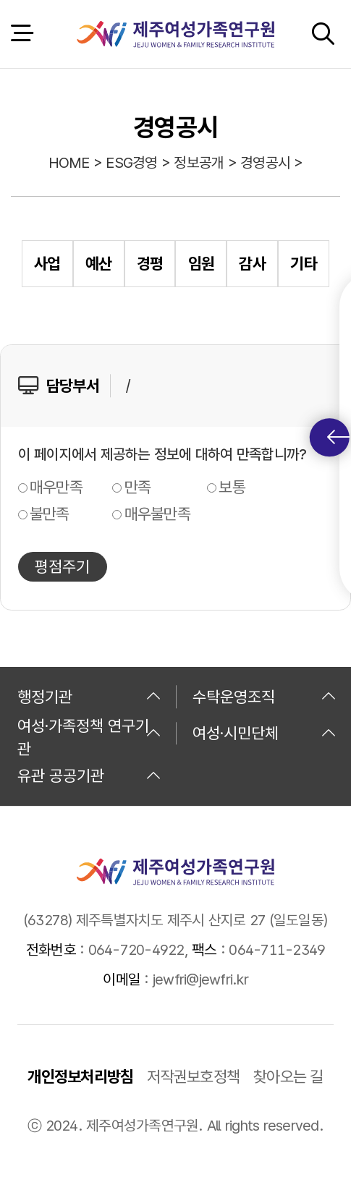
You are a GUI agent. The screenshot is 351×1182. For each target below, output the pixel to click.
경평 (150, 263)
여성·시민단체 (265, 732)
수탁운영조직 (265, 696)
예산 (98, 263)
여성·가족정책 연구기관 (89, 733)
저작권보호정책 (193, 1076)
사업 (47, 263)
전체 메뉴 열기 (22, 33)
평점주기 (62, 566)
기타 (303, 263)
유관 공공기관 (89, 775)
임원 (201, 263)
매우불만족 (157, 513)
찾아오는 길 (288, 1076)
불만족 (49, 513)
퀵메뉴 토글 (338, 437)
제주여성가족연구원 (175, 34)
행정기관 (89, 696)
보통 (232, 486)
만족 (137, 486)
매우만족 (56, 486)
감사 (252, 263)
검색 (323, 33)
